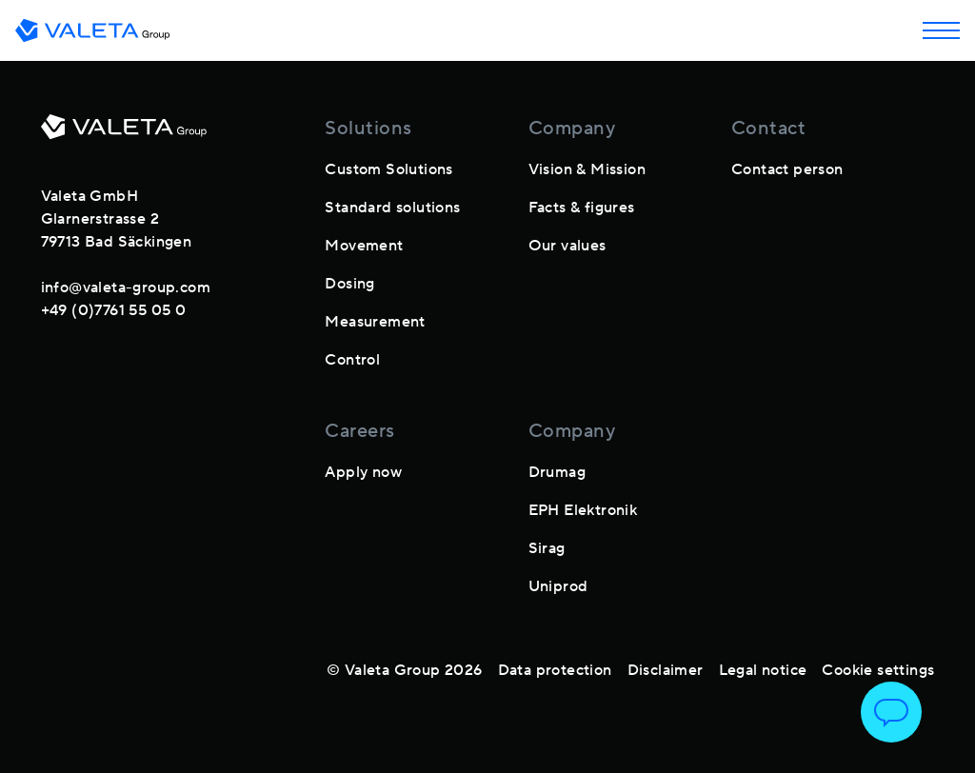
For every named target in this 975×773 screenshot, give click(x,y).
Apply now (363, 472)
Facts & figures (581, 207)
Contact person (787, 169)
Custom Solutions (388, 169)
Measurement (375, 321)
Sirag (547, 548)
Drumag (557, 472)
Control (352, 359)
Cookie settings (878, 670)
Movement (364, 245)
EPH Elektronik (583, 510)
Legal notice (763, 670)
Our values (567, 245)
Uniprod (558, 586)
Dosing (349, 283)
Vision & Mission (587, 169)
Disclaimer (665, 670)
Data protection (555, 670)
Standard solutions (392, 207)
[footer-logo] (124, 134)
